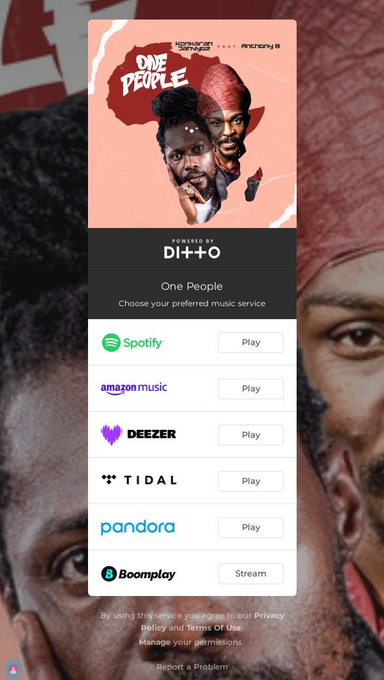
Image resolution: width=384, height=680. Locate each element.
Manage (155, 642)
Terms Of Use (213, 627)
